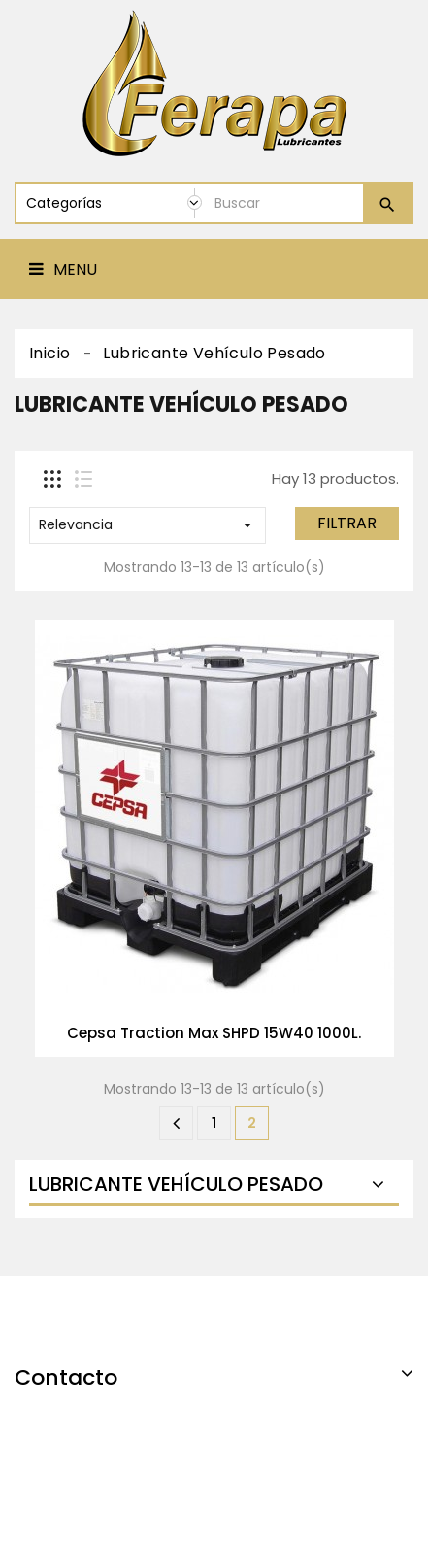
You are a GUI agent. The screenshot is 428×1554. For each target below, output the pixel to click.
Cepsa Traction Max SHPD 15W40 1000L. (214, 1033)
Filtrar (347, 523)
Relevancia (147, 524)
